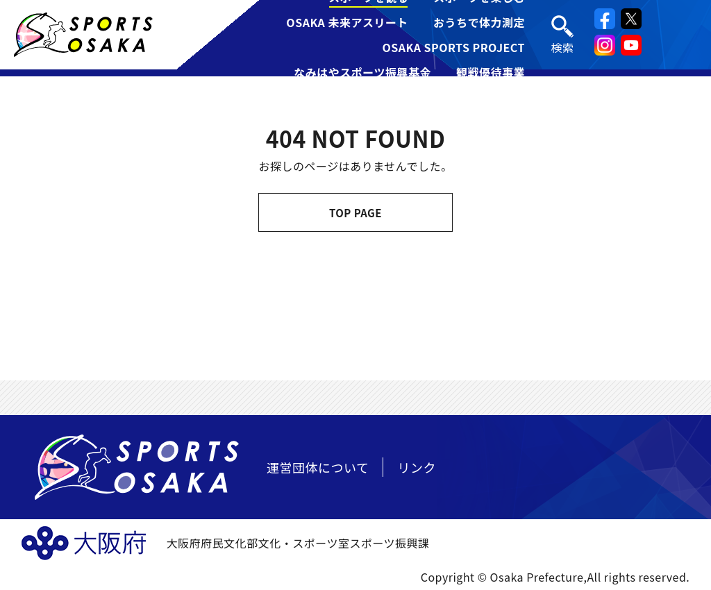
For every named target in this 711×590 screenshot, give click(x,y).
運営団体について (318, 467)
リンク (416, 467)
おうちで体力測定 (479, 22)
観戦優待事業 (490, 72)
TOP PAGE (355, 212)
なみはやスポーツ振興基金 (362, 72)
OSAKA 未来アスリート (347, 22)
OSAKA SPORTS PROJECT (453, 47)
